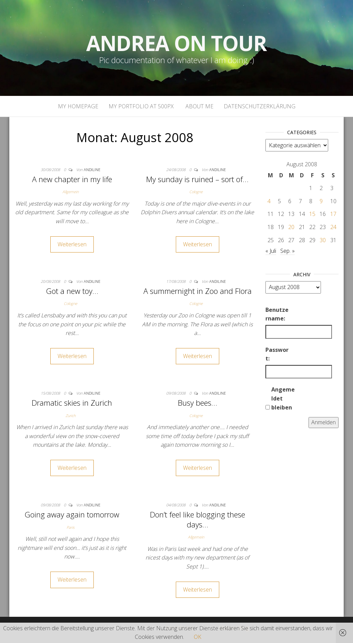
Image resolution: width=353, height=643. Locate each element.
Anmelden (323, 422)
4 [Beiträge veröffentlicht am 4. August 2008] (269, 201)
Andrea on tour (176, 43)
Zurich (70, 415)
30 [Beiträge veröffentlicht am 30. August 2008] (323, 240)
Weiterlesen (72, 244)
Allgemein (70, 191)
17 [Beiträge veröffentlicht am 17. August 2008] (333, 214)
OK (197, 637)
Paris (70, 527)
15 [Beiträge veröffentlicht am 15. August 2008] (312, 214)
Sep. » (287, 251)
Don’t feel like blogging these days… (197, 519)
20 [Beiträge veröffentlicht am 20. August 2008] (291, 227)
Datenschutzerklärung (259, 106)
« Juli (270, 251)
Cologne (196, 191)
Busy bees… (197, 402)
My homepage (78, 106)
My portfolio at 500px (141, 106)
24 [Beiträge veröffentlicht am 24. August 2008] (333, 227)
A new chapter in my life (72, 179)
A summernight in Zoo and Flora (197, 291)
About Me (198, 106)
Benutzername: (277, 314)
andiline (92, 169)
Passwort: (277, 354)
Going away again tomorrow (71, 514)
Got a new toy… (72, 291)
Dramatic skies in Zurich (72, 402)
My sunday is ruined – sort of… (197, 179)
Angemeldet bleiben (283, 398)
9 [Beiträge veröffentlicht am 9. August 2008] (321, 201)
